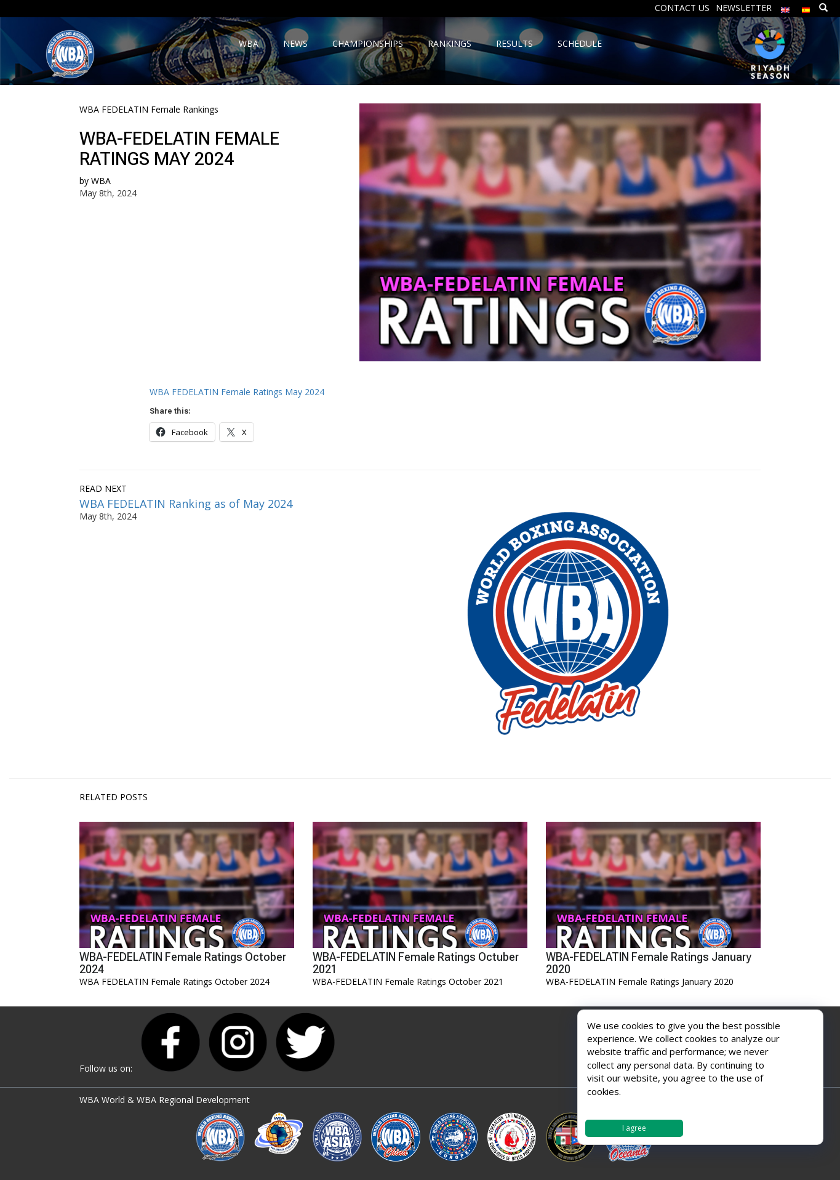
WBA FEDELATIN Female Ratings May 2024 (237, 392)
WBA (101, 181)
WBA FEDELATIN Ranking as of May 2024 (185, 503)
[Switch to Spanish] (806, 7)
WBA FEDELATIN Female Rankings (148, 109)
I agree (634, 1128)
